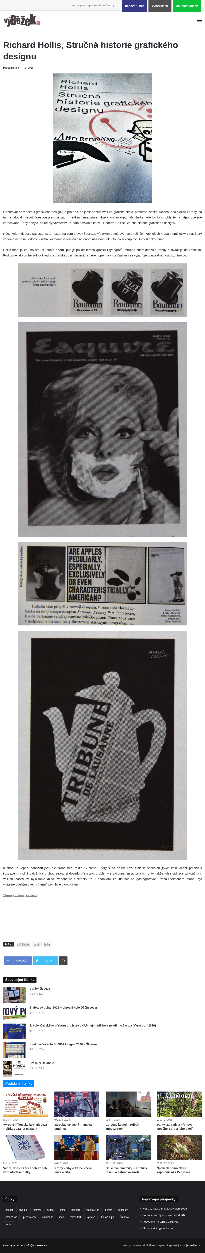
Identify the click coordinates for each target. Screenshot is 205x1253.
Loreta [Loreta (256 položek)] (108, 1209)
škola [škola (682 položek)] (8, 1224)
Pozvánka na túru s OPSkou (160, 1221)
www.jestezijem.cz (191, 1245)
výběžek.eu (160, 6)
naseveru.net (134, 6)
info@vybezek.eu (36, 1245)
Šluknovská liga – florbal (157, 1228)
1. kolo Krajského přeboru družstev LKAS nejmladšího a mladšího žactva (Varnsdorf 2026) (93, 1025)
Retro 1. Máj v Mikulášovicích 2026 (164, 1208)
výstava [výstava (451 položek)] (91, 1217)
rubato (37, 944)
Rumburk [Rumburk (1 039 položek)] (47, 1217)
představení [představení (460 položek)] (29, 1217)
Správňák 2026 (40, 988)
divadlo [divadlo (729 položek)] (23, 1209)
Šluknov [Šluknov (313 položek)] (124, 1217)
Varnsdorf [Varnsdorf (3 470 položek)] (75, 1217)
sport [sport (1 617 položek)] (61, 1217)
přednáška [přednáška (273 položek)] (11, 1217)
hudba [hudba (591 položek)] (50, 1209)
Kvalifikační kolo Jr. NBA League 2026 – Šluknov (63, 1044)
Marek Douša (11, 67)
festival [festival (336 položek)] (36, 1209)
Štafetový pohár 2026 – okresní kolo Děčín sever (63, 1007)
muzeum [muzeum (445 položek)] (123, 1209)
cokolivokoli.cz (187, 6)
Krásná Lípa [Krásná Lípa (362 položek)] (92, 1209)
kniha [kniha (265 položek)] (62, 1209)
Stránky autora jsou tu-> (20, 895)
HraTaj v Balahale (42, 1063)
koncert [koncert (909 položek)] (75, 1209)
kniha (47, 944)
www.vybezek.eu (13, 1245)
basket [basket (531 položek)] (9, 1209)
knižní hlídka (23, 944)
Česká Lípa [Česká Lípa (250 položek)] (107, 1217)
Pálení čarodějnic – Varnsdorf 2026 (164, 1215)
